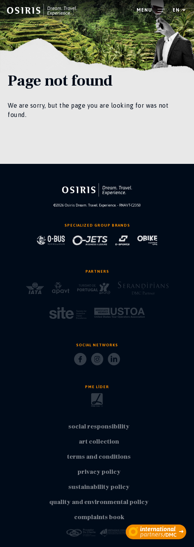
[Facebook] (80, 361)
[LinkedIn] (113, 361)
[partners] (156, 532)
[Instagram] (97, 361)
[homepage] (42, 10)
